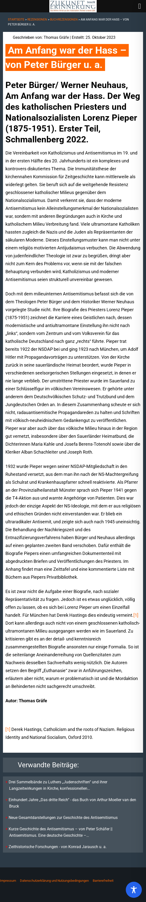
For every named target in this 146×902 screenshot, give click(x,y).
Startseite (16, 19)
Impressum (8, 880)
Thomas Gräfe (56, 37)
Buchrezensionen (64, 19)
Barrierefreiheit (103, 880)
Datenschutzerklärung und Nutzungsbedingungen (54, 880)
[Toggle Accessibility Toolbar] (133, 889)
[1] (135, 615)
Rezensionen (37, 19)
